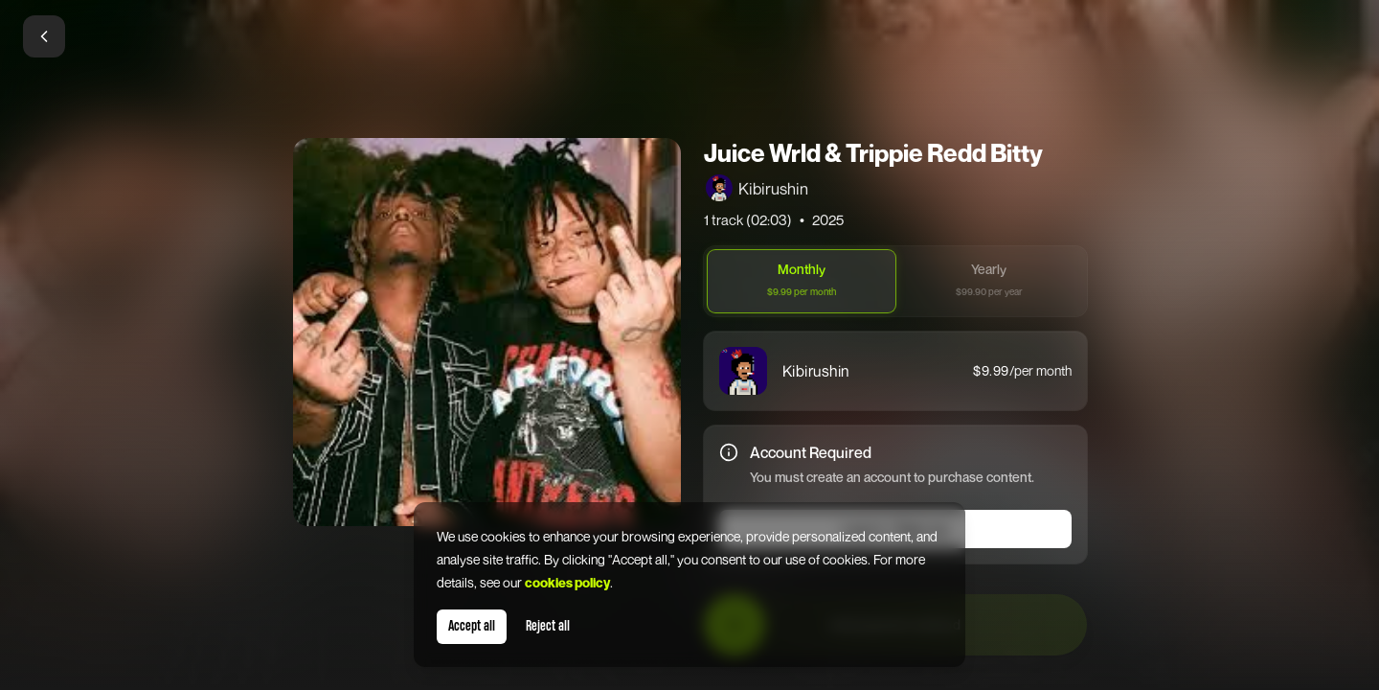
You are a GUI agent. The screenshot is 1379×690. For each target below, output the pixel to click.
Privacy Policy (698, 590)
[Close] (911, 92)
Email (481, 185)
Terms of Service (830, 575)
